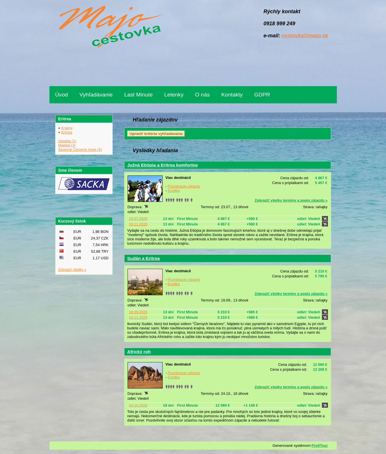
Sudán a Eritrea (143, 258)
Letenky (173, 95)
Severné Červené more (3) (80, 149)
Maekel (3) (67, 145)
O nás (202, 95)
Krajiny (66, 128)
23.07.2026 (138, 219)
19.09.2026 (138, 312)
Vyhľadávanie (96, 95)
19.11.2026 (138, 224)
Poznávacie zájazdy (184, 186)
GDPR (262, 95)
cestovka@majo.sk (305, 35)
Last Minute (138, 95)
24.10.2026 (138, 405)
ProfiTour (320, 445)
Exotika (174, 190)
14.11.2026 (138, 317)
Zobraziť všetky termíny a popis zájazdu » (291, 200)
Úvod (61, 95)
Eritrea (66, 132)
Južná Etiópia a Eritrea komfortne (162, 165)
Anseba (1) (67, 141)
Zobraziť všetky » (72, 269)
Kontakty (232, 95)
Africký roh (139, 351)
